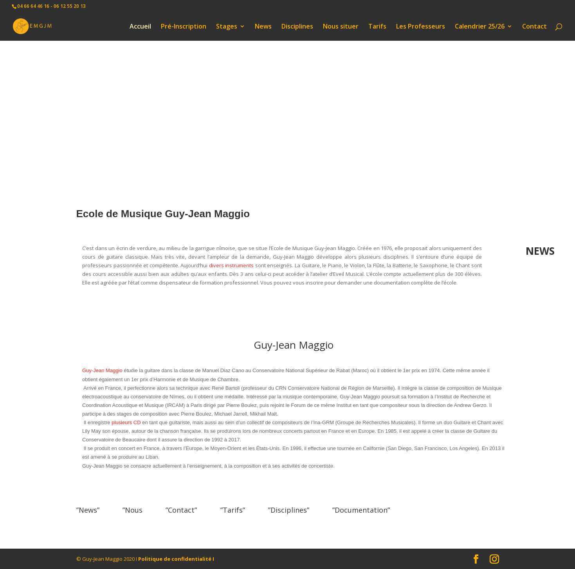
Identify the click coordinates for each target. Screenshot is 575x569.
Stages (226, 27)
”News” (87, 510)
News (263, 27)
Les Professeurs (420, 27)
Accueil (140, 27)
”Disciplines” (288, 510)
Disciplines (297, 27)
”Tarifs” (232, 510)
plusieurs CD (126, 422)
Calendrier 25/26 (480, 27)
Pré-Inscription (183, 27)
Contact (534, 27)
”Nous (132, 510)
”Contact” (181, 510)
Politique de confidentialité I (176, 558)
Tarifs (377, 27)
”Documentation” (361, 510)
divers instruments (231, 265)
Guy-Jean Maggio (102, 370)
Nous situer (341, 27)
